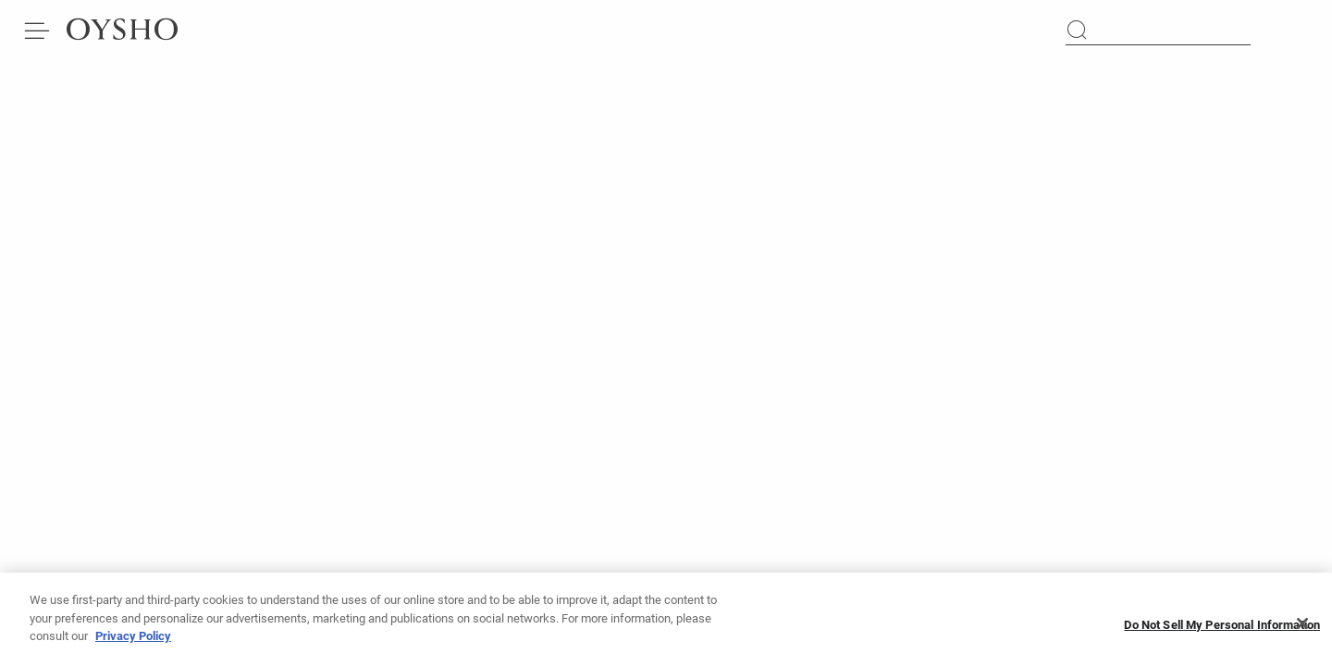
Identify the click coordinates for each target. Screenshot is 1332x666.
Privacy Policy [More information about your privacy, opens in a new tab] (133, 641)
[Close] (1302, 629)
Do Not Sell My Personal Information (1222, 629)
